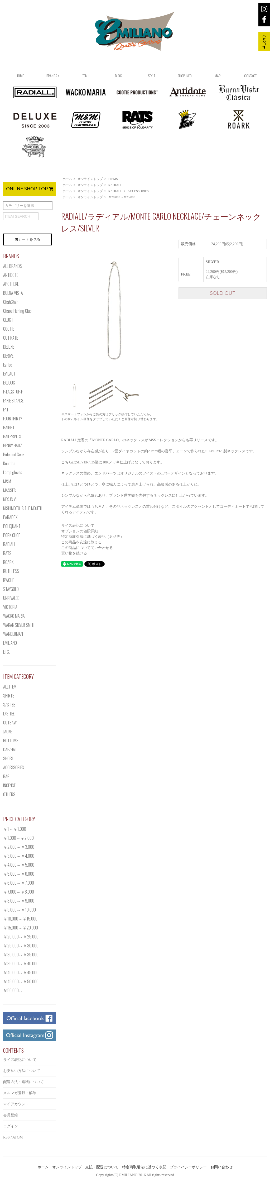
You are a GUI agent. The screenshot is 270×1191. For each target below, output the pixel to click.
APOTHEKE (11, 284)
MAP (217, 75)
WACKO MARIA (14, 616)
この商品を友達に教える (81, 542)
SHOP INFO (184, 75)
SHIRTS (9, 695)
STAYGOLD (11, 589)
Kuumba (9, 463)
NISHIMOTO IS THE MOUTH (22, 508)
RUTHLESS (11, 571)
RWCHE (8, 580)
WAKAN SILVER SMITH (19, 625)
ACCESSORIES (138, 191)
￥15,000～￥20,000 (20, 927)
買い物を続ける (74, 553)
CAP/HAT (10, 749)
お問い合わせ (221, 1167)
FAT (5, 409)
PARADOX (10, 517)
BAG (6, 776)
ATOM (17, 1137)
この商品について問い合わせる (87, 548)
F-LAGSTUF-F (13, 391)
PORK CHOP (12, 535)
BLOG (118, 75)
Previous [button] (57, 307)
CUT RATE (10, 338)
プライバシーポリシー (188, 1167)
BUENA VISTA (13, 293)
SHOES (8, 758)
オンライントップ (90, 179)
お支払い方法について (21, 1071)
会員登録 (10, 1115)
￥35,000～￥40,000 (20, 963)
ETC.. (7, 652)
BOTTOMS (10, 740)
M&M (7, 481)
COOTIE (8, 329)
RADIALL (115, 185)
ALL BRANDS (12, 266)
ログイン (10, 1126)
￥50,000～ (13, 990)
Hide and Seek (13, 454)
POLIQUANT (12, 526)
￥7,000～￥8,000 (18, 892)
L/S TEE (9, 713)
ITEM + (86, 75)
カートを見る (27, 239)
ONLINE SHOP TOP (29, 188)
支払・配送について (101, 1167)
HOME (20, 75)
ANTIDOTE (10, 275)
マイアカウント (16, 1104)
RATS (7, 553)
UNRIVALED (11, 598)
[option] (113, 307)
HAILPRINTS (12, 436)
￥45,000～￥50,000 (20, 981)
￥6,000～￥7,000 (18, 883)
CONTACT (250, 75)
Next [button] (170, 307)
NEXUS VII (10, 499)
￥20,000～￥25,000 (121, 197)
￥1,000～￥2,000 (18, 838)
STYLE (151, 75)
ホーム (67, 179)
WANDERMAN (13, 634)
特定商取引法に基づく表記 (144, 1167)
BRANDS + (52, 75)
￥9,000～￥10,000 (19, 910)
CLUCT (8, 320)
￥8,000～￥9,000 (18, 901)
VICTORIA (10, 607)
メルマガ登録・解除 (19, 1093)
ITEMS (113, 179)
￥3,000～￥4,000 (18, 856)
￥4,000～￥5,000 (18, 865)
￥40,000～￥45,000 (20, 972)
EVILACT (9, 374)
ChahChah (10, 302)
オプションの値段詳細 (79, 531)
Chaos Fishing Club (17, 311)
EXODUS (9, 382)
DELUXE (8, 347)
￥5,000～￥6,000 (18, 874)
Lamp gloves (12, 472)
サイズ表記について (77, 526)
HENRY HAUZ (12, 445)
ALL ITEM (9, 687)
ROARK (8, 562)
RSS (6, 1137)
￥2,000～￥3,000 (18, 847)
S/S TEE (9, 704)
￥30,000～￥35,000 (20, 954)
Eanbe (7, 365)
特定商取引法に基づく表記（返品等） (92, 537)
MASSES (9, 490)
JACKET (8, 731)
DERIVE (8, 356)
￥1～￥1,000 (14, 829)
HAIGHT (9, 427)
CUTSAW (10, 722)
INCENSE (9, 785)
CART (264, 42)
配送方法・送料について (23, 1082)
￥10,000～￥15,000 (20, 918)
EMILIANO (10, 643)
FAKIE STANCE (13, 400)
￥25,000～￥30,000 (20, 945)
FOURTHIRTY (12, 418)
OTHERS (9, 794)
